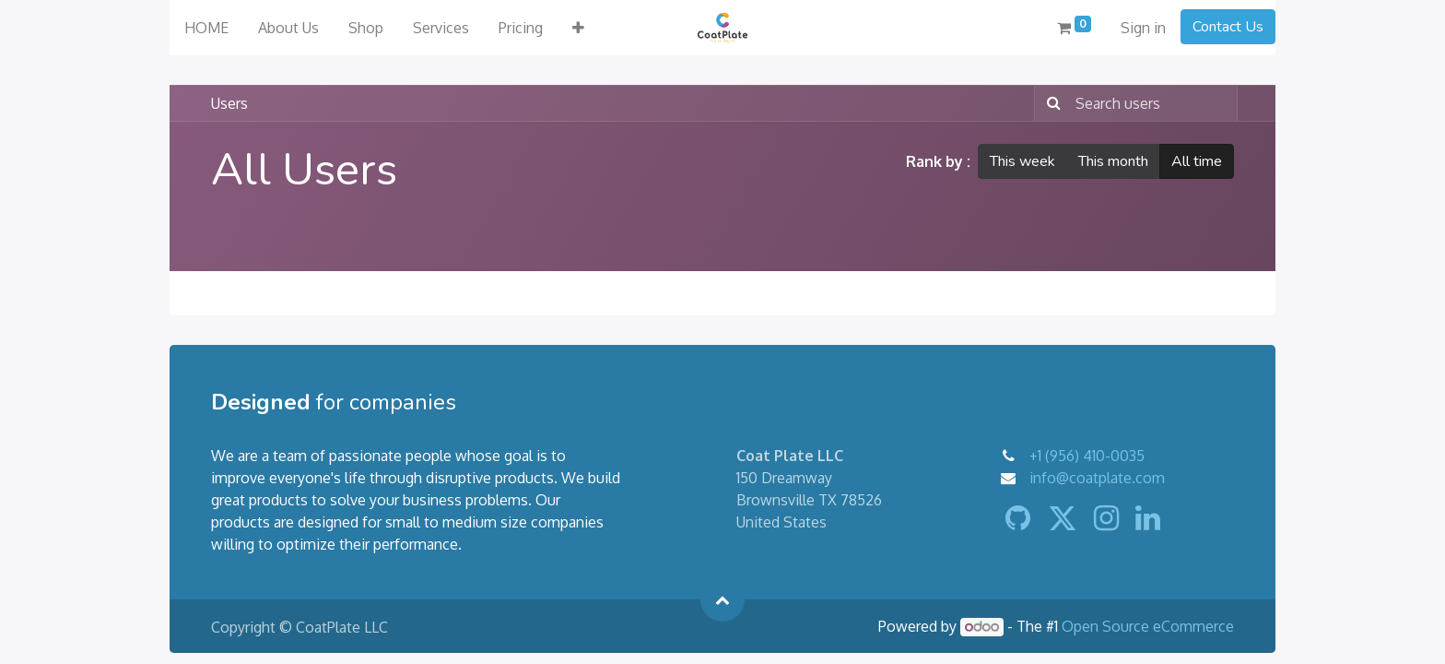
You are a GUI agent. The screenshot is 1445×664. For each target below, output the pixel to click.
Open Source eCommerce (1148, 626)
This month (1113, 161)
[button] (578, 27)
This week (1022, 161)
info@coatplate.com (1097, 477)
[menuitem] (206, 27)
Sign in (1143, 27)
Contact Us (1227, 27)
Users (229, 103)
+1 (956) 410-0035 (1087, 455)
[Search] (1050, 103)
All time (1196, 161)
